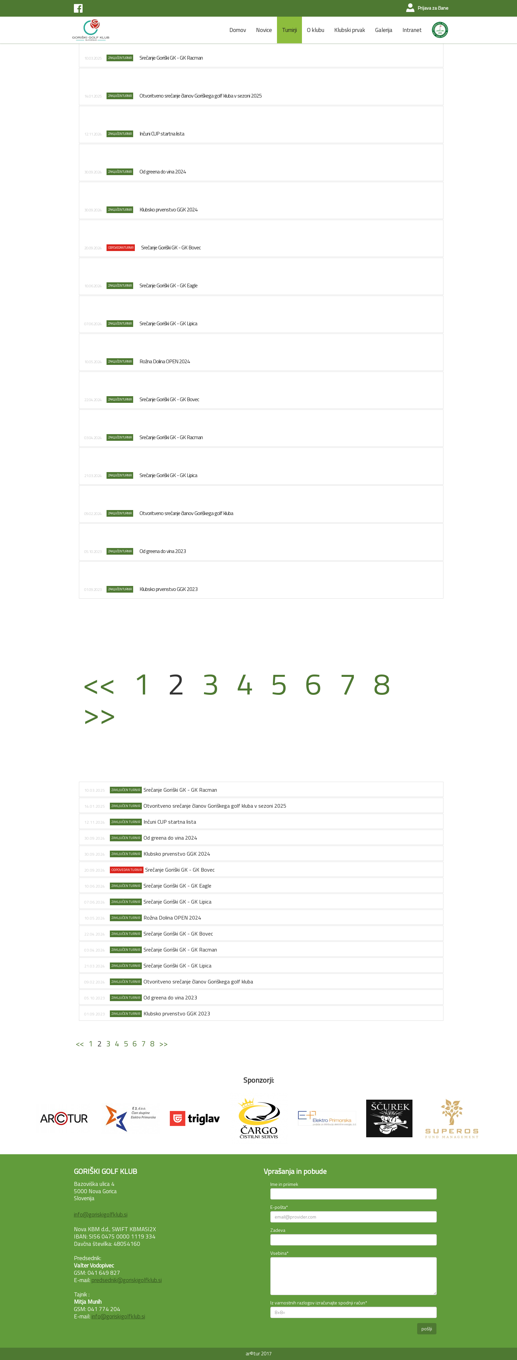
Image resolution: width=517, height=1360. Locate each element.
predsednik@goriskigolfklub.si (127, 1280)
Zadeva (277, 1229)
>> (99, 713)
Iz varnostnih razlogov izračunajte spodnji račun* (318, 1302)
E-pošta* (279, 1207)
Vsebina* (279, 1252)
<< (99, 683)
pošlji (426, 1328)
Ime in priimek (284, 1184)
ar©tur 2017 (259, 1353)
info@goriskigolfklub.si (101, 1214)
